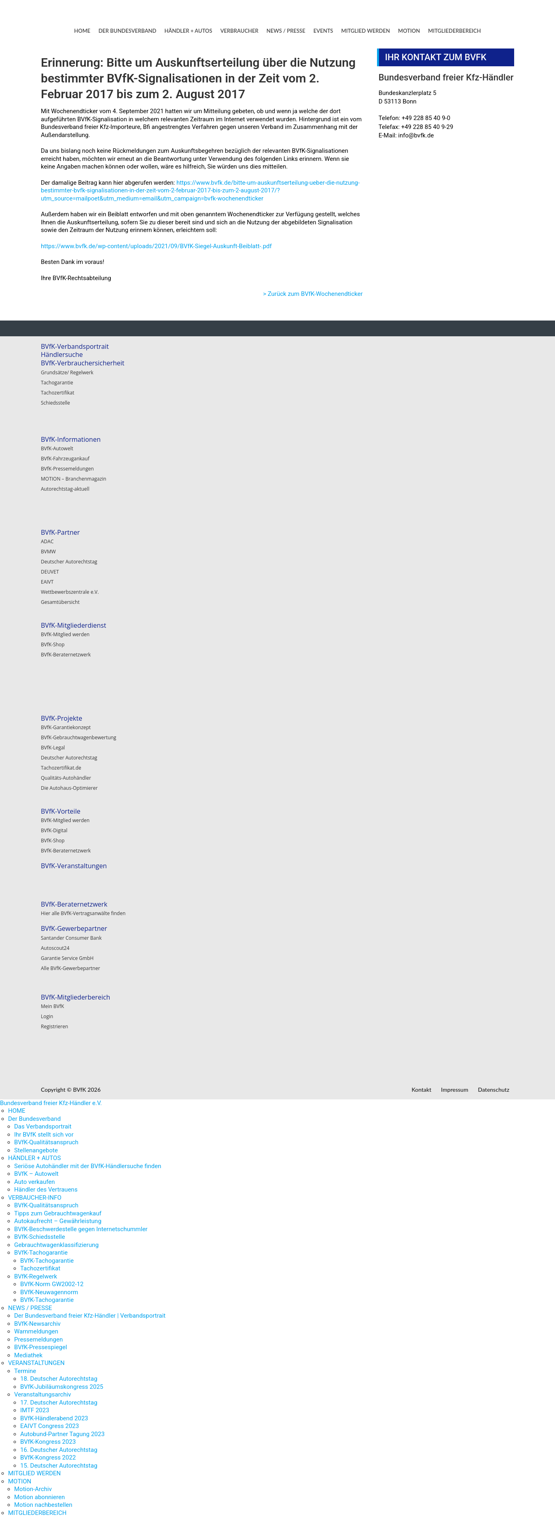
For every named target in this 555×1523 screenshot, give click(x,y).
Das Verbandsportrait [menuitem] (43, 1126)
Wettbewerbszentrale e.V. (70, 592)
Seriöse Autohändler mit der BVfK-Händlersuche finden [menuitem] (87, 1166)
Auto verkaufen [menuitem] (34, 1181)
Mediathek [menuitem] (28, 1355)
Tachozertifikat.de (61, 767)
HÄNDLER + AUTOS (188, 30)
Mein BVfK (52, 1006)
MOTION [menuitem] (19, 1481)
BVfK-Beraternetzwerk (66, 654)
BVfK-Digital (54, 830)
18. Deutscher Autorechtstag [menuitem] (58, 1378)
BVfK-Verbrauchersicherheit (83, 363)
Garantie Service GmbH (67, 958)
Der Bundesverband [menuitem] (34, 1118)
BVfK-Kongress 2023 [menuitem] (48, 1441)
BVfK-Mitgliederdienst (73, 625)
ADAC (47, 541)
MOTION (409, 30)
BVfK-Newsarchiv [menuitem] (37, 1323)
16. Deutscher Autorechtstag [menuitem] (58, 1449)
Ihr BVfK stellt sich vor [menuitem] (44, 1134)
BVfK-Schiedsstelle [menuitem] (39, 1236)
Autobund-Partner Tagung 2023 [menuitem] (62, 1434)
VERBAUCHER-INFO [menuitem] (34, 1197)
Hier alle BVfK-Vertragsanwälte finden (83, 913)
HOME (82, 30)
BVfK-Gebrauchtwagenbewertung (78, 737)
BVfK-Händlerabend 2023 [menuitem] (54, 1418)
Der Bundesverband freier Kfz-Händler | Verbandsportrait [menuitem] (89, 1315)
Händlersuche (62, 354)
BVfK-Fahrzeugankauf (65, 458)
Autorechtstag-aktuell (65, 488)
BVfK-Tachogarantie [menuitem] (41, 1252)
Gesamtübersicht (60, 602)
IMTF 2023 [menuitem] (34, 1410)
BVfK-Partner (60, 532)
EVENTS (323, 30)
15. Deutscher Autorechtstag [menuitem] (58, 1465)
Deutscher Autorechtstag (69, 561)
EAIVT (47, 581)
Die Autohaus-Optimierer (69, 788)
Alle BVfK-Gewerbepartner (70, 968)
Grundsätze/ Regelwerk (67, 372)
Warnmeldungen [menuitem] (36, 1331)
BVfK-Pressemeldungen (67, 468)
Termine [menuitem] (25, 1371)
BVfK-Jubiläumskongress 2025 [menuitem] (61, 1386)
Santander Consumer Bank (71, 937)
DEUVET (50, 571)
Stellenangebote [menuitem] (36, 1150)
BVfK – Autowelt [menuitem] (36, 1173)
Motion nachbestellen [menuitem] (43, 1504)
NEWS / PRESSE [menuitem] (30, 1308)
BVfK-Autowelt (57, 448)
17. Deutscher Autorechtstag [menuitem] (58, 1402)
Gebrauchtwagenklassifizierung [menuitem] (56, 1245)
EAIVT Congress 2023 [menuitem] (49, 1426)
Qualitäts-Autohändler (66, 777)
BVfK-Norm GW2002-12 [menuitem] (52, 1284)
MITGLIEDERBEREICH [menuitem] (37, 1513)
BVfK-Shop (53, 644)
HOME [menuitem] (16, 1110)
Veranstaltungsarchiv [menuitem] (42, 1394)
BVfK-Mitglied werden (65, 634)
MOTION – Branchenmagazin (73, 478)
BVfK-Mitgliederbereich (75, 997)
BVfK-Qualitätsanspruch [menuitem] (46, 1142)
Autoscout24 (55, 948)
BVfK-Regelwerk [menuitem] (35, 1276)
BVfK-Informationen (71, 439)
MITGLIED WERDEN (365, 30)
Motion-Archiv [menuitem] (33, 1489)
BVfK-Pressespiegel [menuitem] (40, 1347)
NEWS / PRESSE (286, 30)
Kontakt (421, 1089)
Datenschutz (493, 1089)
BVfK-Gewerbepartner (74, 928)
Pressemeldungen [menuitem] (38, 1339)
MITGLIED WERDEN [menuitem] (34, 1473)
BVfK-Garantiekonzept (66, 727)
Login (47, 1016)
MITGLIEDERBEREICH (454, 30)
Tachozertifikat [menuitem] (40, 1268)
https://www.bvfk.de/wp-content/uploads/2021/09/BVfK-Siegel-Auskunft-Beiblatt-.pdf (156, 246)
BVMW (48, 551)
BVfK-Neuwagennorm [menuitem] (49, 1292)
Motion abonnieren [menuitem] (39, 1497)
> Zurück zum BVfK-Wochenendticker (312, 293)
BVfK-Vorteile (60, 811)
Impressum (454, 1089)
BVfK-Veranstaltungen (74, 865)
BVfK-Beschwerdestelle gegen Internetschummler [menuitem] (81, 1229)
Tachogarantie (57, 382)
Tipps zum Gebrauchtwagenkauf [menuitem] (58, 1213)
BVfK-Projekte (61, 718)
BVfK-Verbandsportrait (75, 346)
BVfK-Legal (53, 747)
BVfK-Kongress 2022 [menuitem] (48, 1457)
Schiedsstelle (55, 402)
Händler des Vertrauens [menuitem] (46, 1189)
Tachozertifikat (57, 392)
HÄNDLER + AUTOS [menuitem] (34, 1158)
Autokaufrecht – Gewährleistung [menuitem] (58, 1221)
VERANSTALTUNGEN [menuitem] (36, 1363)
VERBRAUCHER (239, 30)
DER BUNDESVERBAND (127, 30)
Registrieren (54, 1026)
